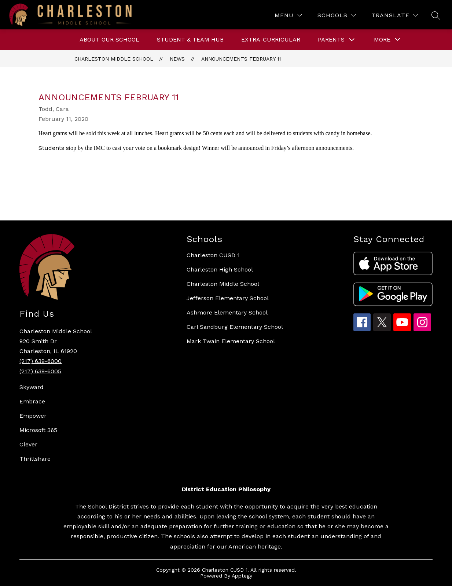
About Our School (109, 39)
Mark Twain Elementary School (231, 341)
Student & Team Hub (190, 39)
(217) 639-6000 (40, 360)
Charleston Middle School (113, 59)
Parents (331, 39)
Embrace (32, 401)
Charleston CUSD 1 (213, 255)
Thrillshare (35, 458)
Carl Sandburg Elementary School (235, 326)
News (177, 59)
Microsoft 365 (38, 430)
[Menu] (288, 15)
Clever (28, 444)
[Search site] (435, 15)
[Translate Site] (395, 15)
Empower (33, 415)
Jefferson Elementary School (228, 298)
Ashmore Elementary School (227, 312)
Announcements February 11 (241, 59)
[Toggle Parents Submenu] (352, 40)
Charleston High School (220, 269)
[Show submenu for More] (382, 39)
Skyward (31, 387)
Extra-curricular (270, 39)
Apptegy (242, 576)
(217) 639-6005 (40, 371)
